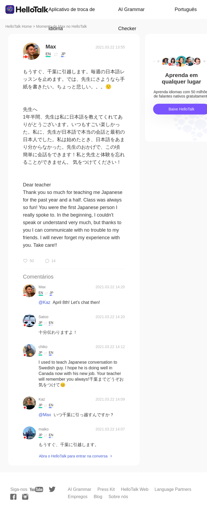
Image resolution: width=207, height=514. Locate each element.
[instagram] (25, 497)
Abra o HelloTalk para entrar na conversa (73, 456)
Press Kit (106, 489)
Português (186, 9)
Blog (98, 496)
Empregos (77, 496)
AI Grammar (79, 489)
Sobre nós (118, 496)
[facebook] (13, 497)
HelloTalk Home (18, 26)
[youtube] (36, 489)
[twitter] (52, 489)
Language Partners (173, 489)
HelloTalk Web (135, 489)
